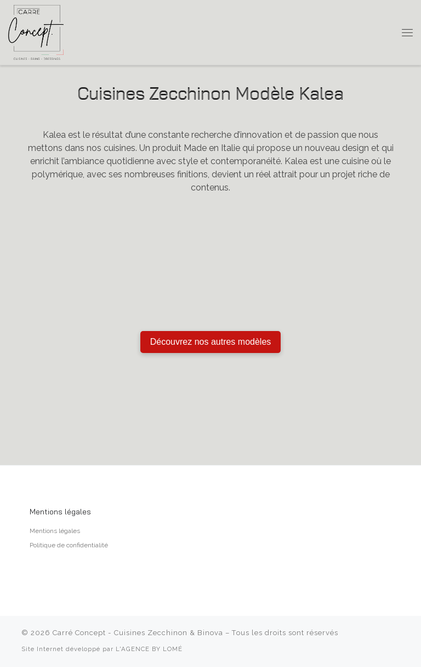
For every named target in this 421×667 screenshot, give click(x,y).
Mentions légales (55, 531)
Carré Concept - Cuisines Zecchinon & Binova (138, 633)
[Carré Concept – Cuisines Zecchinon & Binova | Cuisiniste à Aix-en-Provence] (36, 31)
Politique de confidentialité (69, 545)
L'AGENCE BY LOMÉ (149, 649)
